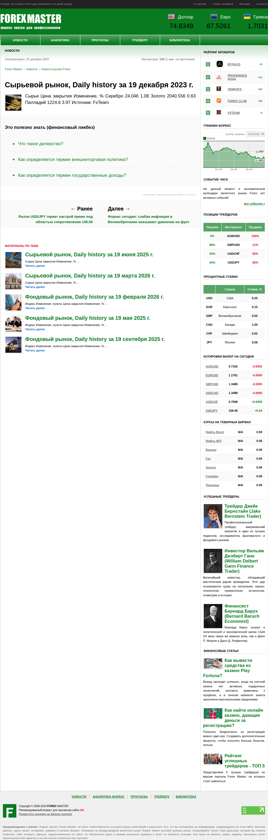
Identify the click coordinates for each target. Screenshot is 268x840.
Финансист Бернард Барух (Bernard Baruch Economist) (242, 613)
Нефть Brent (215, 432)
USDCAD (212, 393)
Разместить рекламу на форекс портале (45, 814)
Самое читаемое (223, 3)
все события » (254, 203)
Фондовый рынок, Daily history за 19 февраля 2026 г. (94, 297)
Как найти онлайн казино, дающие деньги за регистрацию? (233, 718)
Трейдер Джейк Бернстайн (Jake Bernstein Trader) (243, 511)
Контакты (262, 3)
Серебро (212, 476)
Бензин (211, 449)
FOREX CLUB (237, 101)
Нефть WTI (214, 440)
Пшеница (212, 485)
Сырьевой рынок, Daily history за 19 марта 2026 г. (90, 276)
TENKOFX (235, 89)
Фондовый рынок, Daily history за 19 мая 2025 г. (87, 318)
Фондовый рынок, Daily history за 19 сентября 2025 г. (95, 339)
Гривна (261, 16)
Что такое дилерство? (40, 143)
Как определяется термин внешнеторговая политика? (73, 159)
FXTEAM (234, 112)
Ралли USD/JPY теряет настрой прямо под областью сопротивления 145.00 (55, 215)
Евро (225, 16)
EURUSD (212, 375)
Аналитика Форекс (108, 796)
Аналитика (60, 40)
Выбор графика (235, 134)
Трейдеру (140, 40)
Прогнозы (99, 40)
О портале (200, 3)
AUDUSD (212, 366)
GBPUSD (212, 384)
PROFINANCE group (237, 77)
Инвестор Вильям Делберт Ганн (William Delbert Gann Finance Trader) (244, 560)
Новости (20, 40)
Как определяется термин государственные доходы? (72, 175)
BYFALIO (234, 64)
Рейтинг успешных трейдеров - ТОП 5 (245, 760)
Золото (211, 467)
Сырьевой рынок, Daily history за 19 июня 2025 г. (89, 254)
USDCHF (212, 401)
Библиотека (179, 40)
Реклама (245, 3)
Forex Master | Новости (30, 22)
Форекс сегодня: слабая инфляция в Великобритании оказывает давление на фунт (149, 215)
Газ (208, 458)
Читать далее (35, 265)
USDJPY (212, 410)
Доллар (185, 16)
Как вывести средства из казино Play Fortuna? (227, 668)
